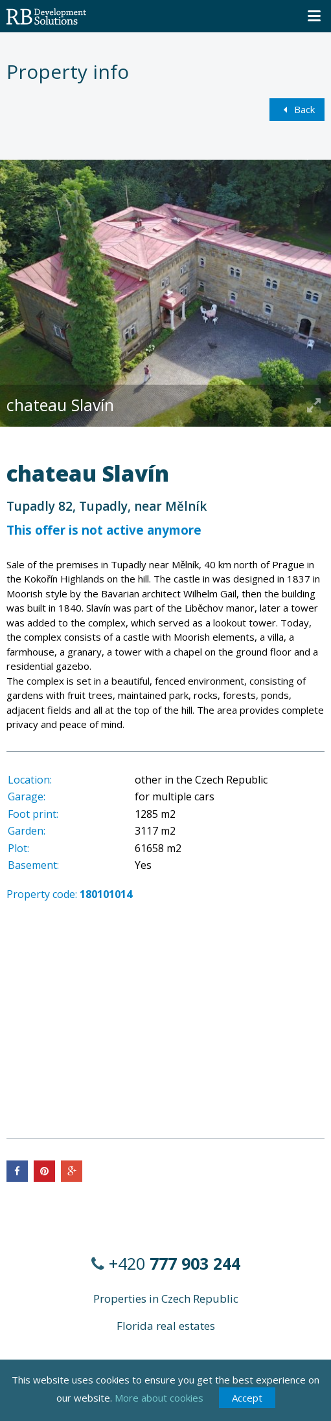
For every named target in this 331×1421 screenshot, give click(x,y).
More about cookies (159, 1397)
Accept (247, 1397)
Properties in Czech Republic (165, 1298)
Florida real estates (166, 1325)
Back (297, 109)
